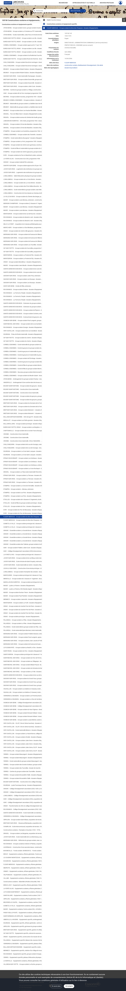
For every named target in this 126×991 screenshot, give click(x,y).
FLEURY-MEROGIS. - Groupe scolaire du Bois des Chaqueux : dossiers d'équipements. (23, 516)
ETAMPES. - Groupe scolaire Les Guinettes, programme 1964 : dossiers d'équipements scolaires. (23, 131)
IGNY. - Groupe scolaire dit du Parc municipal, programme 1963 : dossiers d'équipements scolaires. (23, 93)
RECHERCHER (63, 3)
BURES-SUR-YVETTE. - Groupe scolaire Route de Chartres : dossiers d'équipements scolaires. (23, 59)
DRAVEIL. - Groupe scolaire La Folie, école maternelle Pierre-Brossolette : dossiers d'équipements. (23, 472)
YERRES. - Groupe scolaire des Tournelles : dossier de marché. (22, 768)
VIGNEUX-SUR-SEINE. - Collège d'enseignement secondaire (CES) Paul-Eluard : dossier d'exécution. (23, 706)
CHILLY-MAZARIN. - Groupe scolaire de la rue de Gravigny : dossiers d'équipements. (23, 448)
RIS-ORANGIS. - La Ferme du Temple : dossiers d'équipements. (22, 293)
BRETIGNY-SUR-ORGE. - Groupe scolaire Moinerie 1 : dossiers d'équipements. (23, 410)
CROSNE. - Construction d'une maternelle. (16, 434)
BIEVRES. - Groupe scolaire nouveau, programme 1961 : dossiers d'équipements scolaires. (23, 96)
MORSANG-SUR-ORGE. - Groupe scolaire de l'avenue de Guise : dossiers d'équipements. (23, 644)
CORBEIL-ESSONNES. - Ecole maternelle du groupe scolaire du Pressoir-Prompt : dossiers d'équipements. (23, 344)
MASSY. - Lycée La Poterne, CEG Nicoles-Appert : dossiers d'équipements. (23, 589)
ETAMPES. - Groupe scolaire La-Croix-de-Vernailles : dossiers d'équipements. (23, 485)
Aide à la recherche (40, 14)
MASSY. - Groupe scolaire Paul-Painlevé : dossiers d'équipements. (23, 596)
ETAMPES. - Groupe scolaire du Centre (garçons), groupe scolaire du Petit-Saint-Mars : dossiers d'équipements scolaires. (23, 152)
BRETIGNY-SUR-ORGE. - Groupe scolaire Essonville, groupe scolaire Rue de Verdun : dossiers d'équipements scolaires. (23, 79)
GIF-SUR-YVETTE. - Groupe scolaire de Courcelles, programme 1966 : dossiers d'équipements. (23, 248)
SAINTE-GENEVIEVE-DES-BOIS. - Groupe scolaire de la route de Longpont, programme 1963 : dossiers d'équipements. (23, 269)
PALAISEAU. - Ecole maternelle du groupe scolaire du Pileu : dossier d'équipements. (23, 627)
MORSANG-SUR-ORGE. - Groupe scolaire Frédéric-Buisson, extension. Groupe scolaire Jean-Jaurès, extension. (23, 634)
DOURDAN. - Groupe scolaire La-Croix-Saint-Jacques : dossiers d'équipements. (23, 451)
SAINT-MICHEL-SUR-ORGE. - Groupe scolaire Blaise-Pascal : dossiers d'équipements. (23, 665)
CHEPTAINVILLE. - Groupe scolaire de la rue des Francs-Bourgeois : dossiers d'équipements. (23, 430)
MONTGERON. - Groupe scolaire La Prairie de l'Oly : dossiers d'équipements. (23, 255)
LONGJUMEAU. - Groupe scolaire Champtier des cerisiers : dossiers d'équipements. (23, 572)
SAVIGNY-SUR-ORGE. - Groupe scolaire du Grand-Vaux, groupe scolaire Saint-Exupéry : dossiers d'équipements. (23, 678)
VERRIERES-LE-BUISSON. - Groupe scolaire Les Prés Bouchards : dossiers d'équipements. (23, 696)
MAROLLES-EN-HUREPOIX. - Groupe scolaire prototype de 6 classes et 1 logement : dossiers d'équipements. (23, 582)
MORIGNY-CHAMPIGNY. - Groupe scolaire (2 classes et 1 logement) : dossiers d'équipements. (23, 203)
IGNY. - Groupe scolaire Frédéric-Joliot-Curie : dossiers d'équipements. (23, 547)
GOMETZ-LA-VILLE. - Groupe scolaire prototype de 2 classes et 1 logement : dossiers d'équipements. (23, 523)
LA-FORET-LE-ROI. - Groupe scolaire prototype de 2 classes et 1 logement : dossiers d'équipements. (23, 554)
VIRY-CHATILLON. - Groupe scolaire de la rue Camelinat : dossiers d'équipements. (23, 331)
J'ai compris (69, 986)
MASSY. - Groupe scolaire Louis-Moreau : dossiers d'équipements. (23, 207)
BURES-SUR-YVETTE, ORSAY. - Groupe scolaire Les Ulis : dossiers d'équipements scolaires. (23, 38)
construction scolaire (71, 65)
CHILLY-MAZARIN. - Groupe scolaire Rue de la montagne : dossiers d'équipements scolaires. (23, 62)
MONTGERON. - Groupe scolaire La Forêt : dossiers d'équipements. (23, 603)
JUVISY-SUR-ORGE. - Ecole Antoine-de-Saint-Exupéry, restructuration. (23, 561)
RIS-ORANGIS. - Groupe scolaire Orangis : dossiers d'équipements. (23, 327)
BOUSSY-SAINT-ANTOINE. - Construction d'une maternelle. (21, 389)
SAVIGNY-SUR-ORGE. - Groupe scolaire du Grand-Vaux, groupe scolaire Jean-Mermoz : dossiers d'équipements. (23, 685)
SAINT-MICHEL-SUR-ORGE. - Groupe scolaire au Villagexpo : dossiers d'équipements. (23, 661)
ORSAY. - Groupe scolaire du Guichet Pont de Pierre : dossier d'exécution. (23, 613)
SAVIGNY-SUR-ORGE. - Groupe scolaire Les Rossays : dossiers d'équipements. (23, 279)
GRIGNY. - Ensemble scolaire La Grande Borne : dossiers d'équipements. (23, 530)
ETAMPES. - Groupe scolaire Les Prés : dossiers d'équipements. (22, 492)
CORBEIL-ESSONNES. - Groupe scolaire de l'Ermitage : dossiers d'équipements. (23, 358)
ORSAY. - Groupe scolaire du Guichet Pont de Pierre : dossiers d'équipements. (23, 606)
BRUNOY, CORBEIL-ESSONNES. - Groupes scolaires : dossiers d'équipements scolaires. (23, 100)
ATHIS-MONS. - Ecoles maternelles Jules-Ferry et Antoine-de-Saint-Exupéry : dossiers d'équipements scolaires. (23, 35)
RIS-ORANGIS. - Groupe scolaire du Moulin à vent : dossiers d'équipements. (23, 217)
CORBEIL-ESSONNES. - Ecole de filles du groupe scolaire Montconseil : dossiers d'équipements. (23, 365)
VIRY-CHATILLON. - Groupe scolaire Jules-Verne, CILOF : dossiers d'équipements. (23, 747)
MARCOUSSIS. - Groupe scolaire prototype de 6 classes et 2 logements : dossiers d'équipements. (23, 575)
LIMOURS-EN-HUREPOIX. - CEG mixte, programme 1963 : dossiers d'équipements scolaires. (23, 121)
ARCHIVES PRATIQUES (107, 3)
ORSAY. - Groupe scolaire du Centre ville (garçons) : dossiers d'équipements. (23, 231)
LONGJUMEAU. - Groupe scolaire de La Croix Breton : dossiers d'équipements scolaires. (23, 179)
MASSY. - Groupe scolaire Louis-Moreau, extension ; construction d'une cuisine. (23, 200)
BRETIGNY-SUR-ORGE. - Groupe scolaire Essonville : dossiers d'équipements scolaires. (23, 83)
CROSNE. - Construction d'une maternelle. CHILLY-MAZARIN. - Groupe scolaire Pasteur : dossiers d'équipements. (23, 441)
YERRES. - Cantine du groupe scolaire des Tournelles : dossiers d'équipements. (23, 771)
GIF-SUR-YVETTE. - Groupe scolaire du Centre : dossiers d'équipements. (23, 337)
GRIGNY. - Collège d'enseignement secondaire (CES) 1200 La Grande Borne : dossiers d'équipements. (23, 788)
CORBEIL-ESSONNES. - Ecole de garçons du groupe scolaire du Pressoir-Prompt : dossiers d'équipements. (23, 348)
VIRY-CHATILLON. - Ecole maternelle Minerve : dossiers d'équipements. (23, 730)
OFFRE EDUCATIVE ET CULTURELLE (84, 3)
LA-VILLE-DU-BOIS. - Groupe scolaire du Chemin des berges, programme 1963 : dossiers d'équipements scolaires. (23, 196)
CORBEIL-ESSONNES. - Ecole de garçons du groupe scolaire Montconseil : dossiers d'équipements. (23, 362)
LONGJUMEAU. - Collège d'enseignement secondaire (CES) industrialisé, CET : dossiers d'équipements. (23, 795)
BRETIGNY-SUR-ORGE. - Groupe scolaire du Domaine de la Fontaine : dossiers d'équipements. (23, 403)
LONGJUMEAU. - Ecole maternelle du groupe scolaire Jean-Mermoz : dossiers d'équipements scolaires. (23, 189)
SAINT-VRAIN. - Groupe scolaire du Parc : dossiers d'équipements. (23, 651)
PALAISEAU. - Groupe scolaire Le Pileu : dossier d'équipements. (22, 620)
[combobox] (77, 11)
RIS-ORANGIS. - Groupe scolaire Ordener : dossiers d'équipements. (23, 289)
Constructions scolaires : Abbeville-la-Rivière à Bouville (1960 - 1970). (23, 881)
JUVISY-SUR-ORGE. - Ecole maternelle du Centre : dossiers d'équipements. (23, 565)
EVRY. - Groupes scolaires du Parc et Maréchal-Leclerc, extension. (23, 155)
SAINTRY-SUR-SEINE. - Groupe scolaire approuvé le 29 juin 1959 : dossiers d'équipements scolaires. (23, 165)
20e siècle (100, 65)
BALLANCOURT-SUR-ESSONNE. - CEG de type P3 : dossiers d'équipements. (23, 417)
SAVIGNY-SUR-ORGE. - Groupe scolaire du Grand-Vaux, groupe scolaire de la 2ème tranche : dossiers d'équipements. (23, 682)
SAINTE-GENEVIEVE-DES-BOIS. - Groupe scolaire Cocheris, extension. (23, 313)
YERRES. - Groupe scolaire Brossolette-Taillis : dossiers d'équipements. (23, 775)
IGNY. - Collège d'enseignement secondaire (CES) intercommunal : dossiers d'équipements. (23, 551)
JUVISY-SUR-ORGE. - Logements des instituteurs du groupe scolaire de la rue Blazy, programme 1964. (23, 169)
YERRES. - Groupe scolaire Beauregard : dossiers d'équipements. (22, 754)
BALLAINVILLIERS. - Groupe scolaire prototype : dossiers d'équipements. (23, 424)
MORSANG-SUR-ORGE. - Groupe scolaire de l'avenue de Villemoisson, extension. (23, 238)
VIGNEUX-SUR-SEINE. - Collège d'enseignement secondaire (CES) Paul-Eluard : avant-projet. (23, 702)
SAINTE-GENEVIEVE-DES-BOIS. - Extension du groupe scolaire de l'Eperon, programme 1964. (23, 303)
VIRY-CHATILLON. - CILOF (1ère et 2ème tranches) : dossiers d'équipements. (23, 723)
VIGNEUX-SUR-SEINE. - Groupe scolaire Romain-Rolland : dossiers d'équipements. (23, 713)
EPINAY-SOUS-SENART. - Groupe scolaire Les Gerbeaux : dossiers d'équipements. (23, 458)
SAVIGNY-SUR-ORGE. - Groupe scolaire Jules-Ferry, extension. (22, 275)
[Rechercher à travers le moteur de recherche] (52, 11)
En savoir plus (56, 986)
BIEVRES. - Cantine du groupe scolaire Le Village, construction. (22, 90)
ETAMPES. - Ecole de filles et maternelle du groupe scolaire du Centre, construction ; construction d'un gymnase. (23, 148)
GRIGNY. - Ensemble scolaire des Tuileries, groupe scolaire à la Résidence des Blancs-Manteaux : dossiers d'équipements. (23, 544)
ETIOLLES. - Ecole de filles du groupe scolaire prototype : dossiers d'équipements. (23, 503)
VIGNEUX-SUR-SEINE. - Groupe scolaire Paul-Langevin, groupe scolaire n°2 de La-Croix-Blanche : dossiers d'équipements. (23, 320)
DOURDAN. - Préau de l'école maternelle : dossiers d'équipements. (23, 334)
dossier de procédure (71, 68)
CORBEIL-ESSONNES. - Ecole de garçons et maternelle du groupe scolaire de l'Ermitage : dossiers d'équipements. (23, 351)
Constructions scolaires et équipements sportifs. (17, 24)
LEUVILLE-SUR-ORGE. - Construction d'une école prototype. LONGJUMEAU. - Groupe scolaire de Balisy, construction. (23, 568)
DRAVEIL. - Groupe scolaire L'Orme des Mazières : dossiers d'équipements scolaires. (23, 124)
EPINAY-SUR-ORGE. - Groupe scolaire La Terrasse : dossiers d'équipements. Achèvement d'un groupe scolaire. (23, 475)
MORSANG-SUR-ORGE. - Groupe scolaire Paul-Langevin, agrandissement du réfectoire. (23, 637)
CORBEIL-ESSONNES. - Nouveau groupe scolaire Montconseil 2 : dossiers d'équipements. (23, 372)
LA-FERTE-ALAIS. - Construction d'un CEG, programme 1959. (21, 158)
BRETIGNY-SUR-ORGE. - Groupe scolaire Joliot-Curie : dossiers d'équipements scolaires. (23, 86)
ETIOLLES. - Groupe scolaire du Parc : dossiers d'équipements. (22, 506)
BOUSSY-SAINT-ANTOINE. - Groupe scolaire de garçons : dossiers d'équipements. (23, 386)
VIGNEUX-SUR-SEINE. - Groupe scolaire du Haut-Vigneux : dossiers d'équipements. (23, 709)
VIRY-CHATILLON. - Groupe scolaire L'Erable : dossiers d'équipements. (23, 737)
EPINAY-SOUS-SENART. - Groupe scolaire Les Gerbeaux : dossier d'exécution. (23, 461)
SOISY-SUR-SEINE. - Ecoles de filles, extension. (17, 286)
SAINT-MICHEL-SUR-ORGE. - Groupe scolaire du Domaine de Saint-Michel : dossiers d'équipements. (23, 668)
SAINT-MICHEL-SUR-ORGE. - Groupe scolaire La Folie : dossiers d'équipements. (23, 671)
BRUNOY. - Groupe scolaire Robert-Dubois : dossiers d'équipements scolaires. (23, 69)
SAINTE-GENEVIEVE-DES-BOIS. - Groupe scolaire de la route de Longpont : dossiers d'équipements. (23, 272)
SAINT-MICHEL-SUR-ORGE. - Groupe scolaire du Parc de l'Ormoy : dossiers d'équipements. (23, 658)
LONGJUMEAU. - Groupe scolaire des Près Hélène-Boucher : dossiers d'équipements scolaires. (23, 186)
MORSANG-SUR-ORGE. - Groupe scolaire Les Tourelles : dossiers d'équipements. (23, 245)
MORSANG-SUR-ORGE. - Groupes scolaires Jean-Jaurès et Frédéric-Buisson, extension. (23, 640)
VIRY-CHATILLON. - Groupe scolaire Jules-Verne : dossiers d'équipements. (23, 740)
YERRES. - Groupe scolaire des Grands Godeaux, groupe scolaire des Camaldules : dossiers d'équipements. (23, 764)
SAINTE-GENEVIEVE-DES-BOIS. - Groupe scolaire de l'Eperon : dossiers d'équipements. (23, 310)
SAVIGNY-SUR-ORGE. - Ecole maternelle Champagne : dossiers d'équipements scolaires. (23, 76)
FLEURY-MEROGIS (70, 62)
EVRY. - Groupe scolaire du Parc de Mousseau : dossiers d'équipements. (23, 510)
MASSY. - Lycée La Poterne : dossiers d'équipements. (19, 585)
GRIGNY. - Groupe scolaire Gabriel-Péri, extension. (18, 162)
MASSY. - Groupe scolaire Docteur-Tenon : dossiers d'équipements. (23, 592)
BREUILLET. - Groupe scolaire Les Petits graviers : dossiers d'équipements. (23, 420)
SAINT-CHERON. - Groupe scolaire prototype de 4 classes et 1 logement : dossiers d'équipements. (23, 654)
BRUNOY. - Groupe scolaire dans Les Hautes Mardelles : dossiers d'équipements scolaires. (23, 110)
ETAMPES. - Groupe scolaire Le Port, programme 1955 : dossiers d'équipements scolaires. (23, 141)
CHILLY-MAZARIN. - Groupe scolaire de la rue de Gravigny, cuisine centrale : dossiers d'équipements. (23, 444)
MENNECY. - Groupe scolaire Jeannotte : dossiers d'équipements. (23, 599)
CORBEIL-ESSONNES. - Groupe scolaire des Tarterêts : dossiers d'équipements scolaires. (23, 134)
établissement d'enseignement (87, 65)
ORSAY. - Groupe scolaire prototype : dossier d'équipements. (21, 616)
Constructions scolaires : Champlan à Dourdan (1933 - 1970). (22, 830)
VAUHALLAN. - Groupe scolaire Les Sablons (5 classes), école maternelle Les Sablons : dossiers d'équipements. (23, 689)
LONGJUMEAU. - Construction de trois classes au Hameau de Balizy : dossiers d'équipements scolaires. (23, 193)
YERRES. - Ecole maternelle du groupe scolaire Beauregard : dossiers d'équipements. (23, 761)
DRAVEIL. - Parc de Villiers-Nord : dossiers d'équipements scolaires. (23, 114)
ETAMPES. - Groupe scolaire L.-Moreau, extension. (18, 489)
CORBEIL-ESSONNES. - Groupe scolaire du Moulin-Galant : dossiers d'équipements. (23, 375)
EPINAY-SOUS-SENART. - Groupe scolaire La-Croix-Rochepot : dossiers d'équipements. (23, 468)
